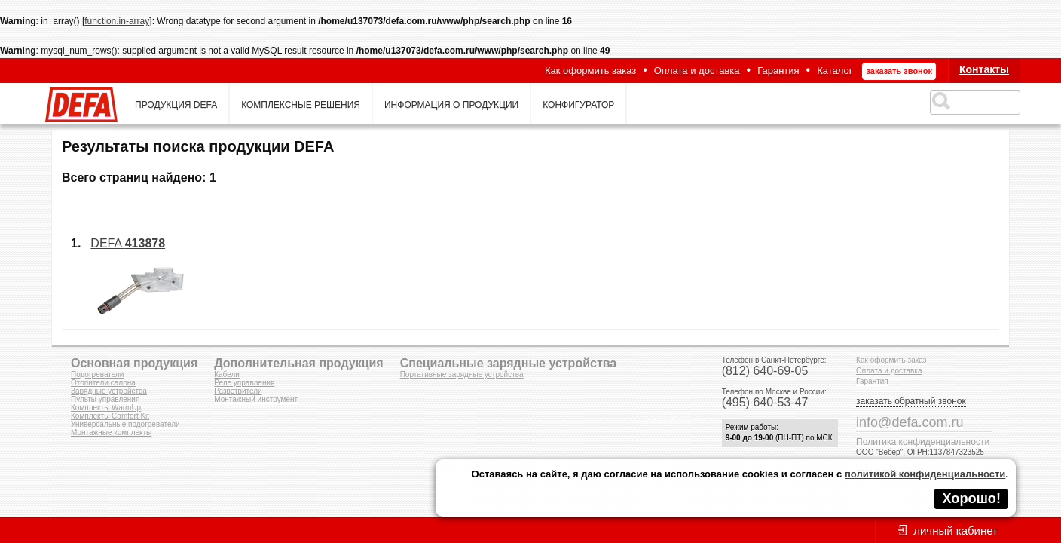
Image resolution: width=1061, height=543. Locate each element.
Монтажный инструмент (256, 399)
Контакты (984, 69)
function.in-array (116, 21)
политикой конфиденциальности (925, 474)
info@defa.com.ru (909, 422)
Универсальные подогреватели (125, 424)
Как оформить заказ (590, 70)
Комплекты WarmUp (106, 407)
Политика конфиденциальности (922, 442)
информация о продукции (451, 105)
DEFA (127, 243)
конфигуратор (578, 105)
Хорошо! (971, 498)
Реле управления (244, 383)
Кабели (227, 374)
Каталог (834, 70)
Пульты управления (105, 399)
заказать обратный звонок (911, 401)
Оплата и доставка (697, 70)
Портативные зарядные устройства (462, 374)
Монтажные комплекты (111, 432)
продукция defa (176, 105)
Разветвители (237, 391)
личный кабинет (955, 530)
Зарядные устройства (109, 391)
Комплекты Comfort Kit (110, 416)
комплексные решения (300, 105)
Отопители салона (103, 383)
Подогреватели (97, 374)
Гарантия (778, 70)
